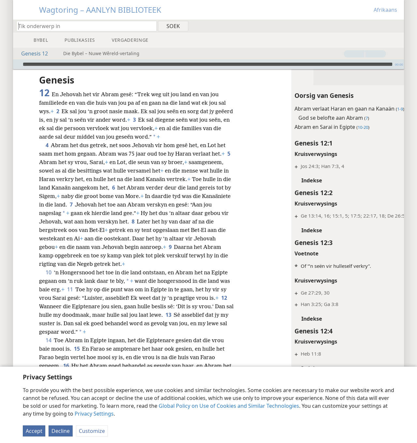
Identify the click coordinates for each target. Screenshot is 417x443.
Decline (60, 431)
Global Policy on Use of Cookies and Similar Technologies (229, 405)
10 (48, 272)
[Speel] (17, 64)
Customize (92, 431)
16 (66, 365)
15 (77, 348)
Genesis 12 (31, 53)
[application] (208, 64)
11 (70, 289)
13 (177, 314)
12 (224, 297)
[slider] (207, 64)
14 (48, 340)
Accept (34, 431)
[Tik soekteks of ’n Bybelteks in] (83, 26)
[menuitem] (396, 26)
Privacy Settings (94, 413)
